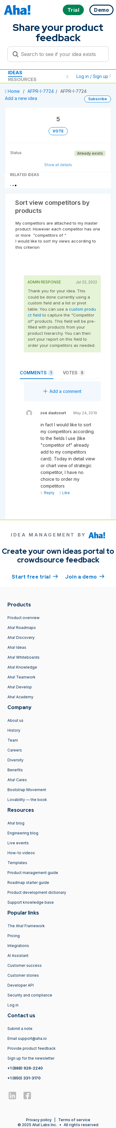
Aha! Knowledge (22, 667)
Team (12, 740)
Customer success (24, 965)
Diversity (15, 760)
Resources (22, 79)
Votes (74, 373)
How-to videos (21, 852)
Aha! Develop (19, 687)
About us (15, 720)
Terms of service (74, 1119)
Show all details (58, 164)
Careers (14, 750)
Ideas (15, 72)
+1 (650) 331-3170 (24, 1078)
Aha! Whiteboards (23, 657)
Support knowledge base (30, 902)
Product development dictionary (36, 892)
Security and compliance (29, 995)
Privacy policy (39, 1119)
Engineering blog (22, 833)
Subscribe (97, 99)
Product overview (23, 617)
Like (64, 492)
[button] (67, 76)
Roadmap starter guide (28, 882)
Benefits (15, 770)
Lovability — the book (27, 799)
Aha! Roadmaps (21, 627)
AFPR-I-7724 (41, 91)
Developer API (20, 985)
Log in (13, 1005)
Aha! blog (15, 823)
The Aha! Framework (26, 925)
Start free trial (35, 576)
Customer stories (23, 975)
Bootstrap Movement (26, 789)
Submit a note (19, 1028)
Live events (18, 843)
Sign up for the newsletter (30, 1058)
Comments (37, 373)
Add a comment (62, 391)
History (13, 730)
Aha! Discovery (21, 637)
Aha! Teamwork (21, 677)
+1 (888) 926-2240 (25, 1068)
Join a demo (84, 576)
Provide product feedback (31, 1048)
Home (13, 91)
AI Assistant (17, 955)
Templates (17, 862)
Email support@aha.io (27, 1038)
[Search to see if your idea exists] (60, 54)
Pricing (13, 935)
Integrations (18, 945)
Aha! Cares (17, 779)
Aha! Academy (20, 697)
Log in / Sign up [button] (93, 76)
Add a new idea (21, 98)
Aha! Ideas (16, 647)
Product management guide (32, 872)
